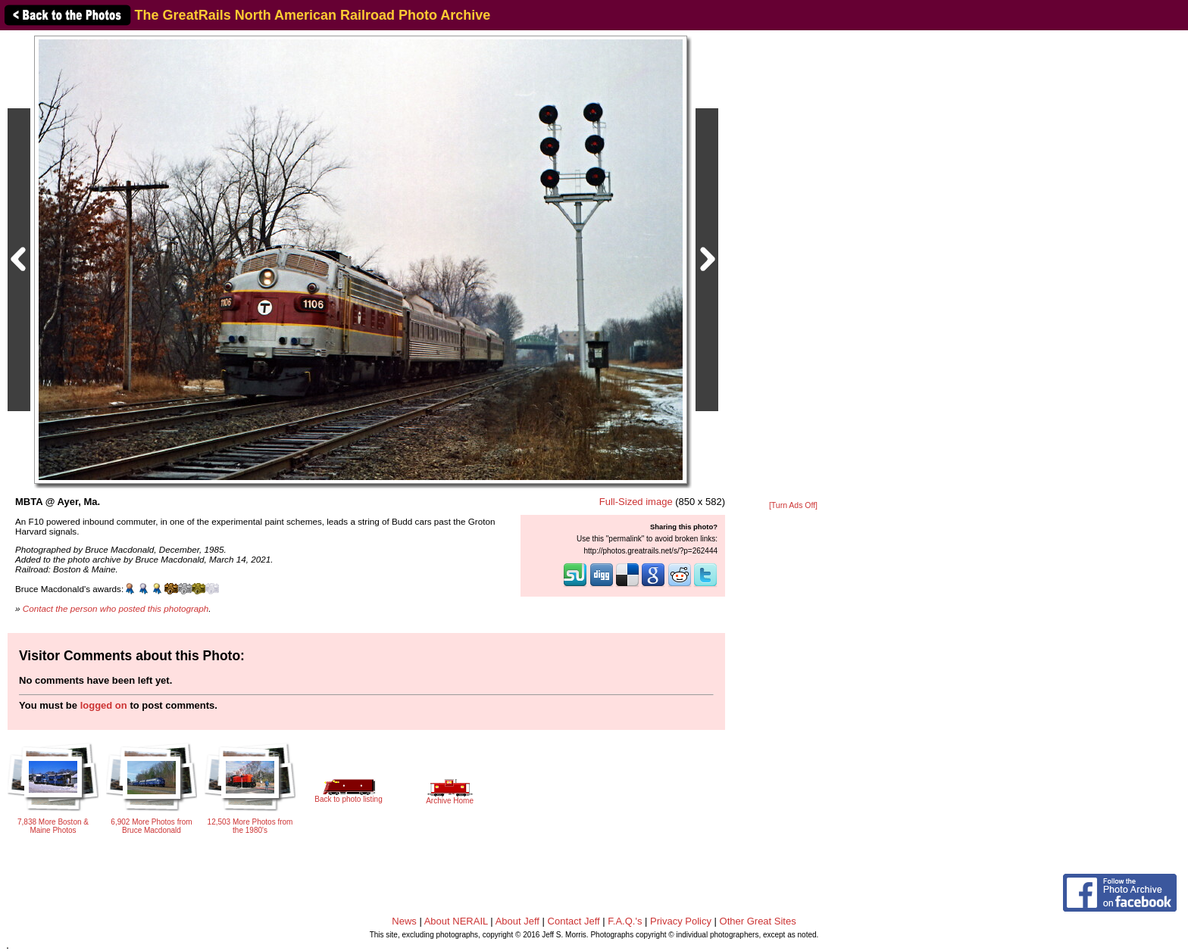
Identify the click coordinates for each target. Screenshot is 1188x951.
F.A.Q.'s (625, 921)
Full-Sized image (636, 501)
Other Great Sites (758, 921)
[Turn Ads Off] (793, 505)
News (404, 921)
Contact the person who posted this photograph (116, 608)
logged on (103, 705)
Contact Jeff (574, 921)
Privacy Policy (680, 921)
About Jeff (517, 921)
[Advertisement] (793, 266)
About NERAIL (456, 921)
